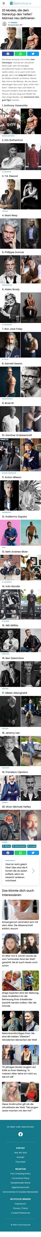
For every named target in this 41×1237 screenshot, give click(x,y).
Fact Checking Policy (20, 1173)
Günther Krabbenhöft (9, 473)
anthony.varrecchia (8, 136)
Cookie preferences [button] (20, 1212)
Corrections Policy (20, 1178)
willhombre (5, 654)
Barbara (14, 22)
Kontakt (20, 1157)
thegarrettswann (7, 399)
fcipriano (5, 802)
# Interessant (19, 846)
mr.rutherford (6, 171)
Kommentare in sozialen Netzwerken (20, 1192)
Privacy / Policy (20, 1208)
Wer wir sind (20, 1152)
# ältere (6, 846)
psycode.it (20, 1161)
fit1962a (4, 842)
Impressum (20, 1203)
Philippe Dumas (7, 285)
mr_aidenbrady (7, 324)
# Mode (32, 846)
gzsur (3, 547)
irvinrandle (5, 621)
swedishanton (6, 512)
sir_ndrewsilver (7, 582)
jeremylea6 (5, 768)
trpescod (5, 211)
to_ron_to (5, 359)
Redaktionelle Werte (20, 1182)
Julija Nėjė (5, 688)
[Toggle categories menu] (3, 3)
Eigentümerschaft (20, 1187)
